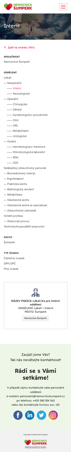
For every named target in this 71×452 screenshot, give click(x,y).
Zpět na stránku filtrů (19, 47)
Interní (17, 88)
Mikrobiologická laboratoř (29, 152)
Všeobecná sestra (18, 200)
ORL (15, 125)
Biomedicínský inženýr (21, 173)
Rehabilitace (14, 194)
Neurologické (21, 93)
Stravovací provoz (18, 221)
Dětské (17, 109)
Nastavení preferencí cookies (35, 447)
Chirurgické (20, 104)
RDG (16, 157)
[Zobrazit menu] (63, 6)
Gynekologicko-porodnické (30, 115)
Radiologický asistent (20, 189)
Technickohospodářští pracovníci (24, 226)
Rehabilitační (20, 131)
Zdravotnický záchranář (21, 210)
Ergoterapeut (15, 178)
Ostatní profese (13, 216)
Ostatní (11, 141)
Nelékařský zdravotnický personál (25, 168)
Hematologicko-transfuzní (29, 146)
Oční (15, 120)
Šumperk (9, 242)
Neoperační (14, 83)
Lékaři (7, 77)
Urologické (20, 136)
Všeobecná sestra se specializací (27, 205)
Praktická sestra (17, 184)
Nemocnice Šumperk (17, 61)
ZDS (15, 162)
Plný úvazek (11, 269)
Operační (12, 99)
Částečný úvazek (14, 258)
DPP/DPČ (10, 263)
